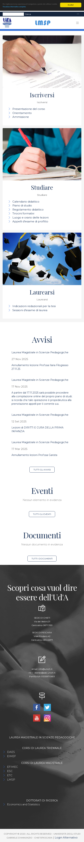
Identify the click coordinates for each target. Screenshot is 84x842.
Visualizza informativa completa (14, 6)
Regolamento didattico (28, 209)
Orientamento (22, 113)
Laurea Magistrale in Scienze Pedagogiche (40, 352)
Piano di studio (22, 205)
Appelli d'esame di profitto (30, 221)
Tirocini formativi (23, 213)
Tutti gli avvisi (42, 469)
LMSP (11, 779)
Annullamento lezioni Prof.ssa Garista (34, 455)
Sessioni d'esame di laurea (29, 310)
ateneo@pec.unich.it (44, 672)
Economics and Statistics (23, 804)
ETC (9, 775)
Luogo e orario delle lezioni (30, 217)
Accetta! (71, 5)
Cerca (28, 14)
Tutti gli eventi (42, 514)
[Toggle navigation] (78, 14)
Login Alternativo (66, 837)
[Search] (13, 14)
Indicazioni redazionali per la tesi (34, 306)
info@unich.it (45, 669)
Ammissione (20, 117)
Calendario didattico (25, 201)
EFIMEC (12, 766)
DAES (11, 752)
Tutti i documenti (42, 558)
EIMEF (11, 756)
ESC (10, 771)
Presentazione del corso (28, 109)
